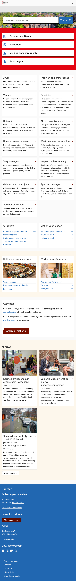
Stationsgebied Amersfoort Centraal (19, 243)
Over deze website (12, 576)
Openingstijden (8, 539)
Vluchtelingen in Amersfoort (57, 231)
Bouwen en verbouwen (19, 141)
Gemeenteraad (19, 282)
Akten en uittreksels (57, 121)
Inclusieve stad (57, 238)
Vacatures (57, 285)
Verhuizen (15, 44)
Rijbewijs (19, 121)
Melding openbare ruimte (23, 53)
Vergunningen (19, 161)
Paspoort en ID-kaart (21, 36)
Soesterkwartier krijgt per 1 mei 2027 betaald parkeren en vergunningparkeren (19, 441)
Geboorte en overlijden (19, 184)
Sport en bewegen (57, 184)
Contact (7, 565)
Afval (19, 77)
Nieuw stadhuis (19, 235)
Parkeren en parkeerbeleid (19, 231)
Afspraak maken (16, 330)
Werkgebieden (57, 288)
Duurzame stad (57, 235)
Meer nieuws (9, 473)
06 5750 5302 (18, 503)
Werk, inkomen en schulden (57, 141)
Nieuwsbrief (9, 572)
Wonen (19, 95)
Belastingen (16, 61)
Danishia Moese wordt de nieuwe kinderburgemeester (57, 381)
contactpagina (9, 312)
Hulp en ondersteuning (57, 161)
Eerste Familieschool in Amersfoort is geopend (19, 380)
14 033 (11, 499)
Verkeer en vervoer (19, 204)
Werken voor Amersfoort (57, 282)
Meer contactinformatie (12, 508)
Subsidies (57, 95)
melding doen (9, 320)
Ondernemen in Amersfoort (19, 238)
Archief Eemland (11, 561)
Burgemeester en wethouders (19, 285)
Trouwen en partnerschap (57, 77)
